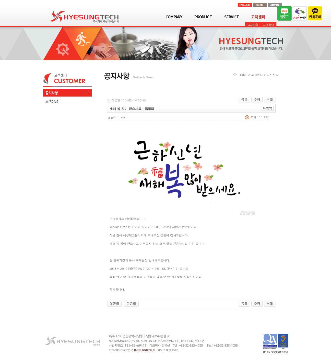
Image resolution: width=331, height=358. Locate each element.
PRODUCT (203, 17)
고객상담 (268, 25)
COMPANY (174, 17)
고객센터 (258, 17)
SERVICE (231, 17)
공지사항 (253, 25)
